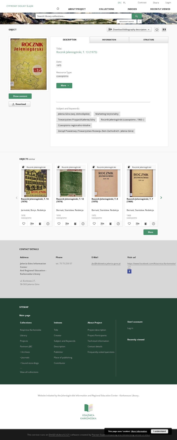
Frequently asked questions (101, 352)
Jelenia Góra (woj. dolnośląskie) (74, 113)
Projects (24, 340)
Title (56, 329)
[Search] (137, 16)
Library (23, 335)
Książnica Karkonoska (30, 329)
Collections (106, 9)
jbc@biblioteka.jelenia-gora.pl (106, 263)
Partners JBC (26, 346)
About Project (77, 9)
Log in (130, 328)
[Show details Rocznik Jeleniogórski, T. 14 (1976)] (47, 223)
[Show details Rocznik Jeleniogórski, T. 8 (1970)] (118, 223)
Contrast (142, 2)
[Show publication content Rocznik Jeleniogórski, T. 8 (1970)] (110, 223)
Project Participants (97, 335)
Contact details (95, 346)
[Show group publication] (35, 167)
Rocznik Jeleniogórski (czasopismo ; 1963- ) (122, 119)
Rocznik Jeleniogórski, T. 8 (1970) (105, 200)
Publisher (58, 352)
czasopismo (62, 76)
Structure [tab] (148, 39)
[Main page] (58, 9)
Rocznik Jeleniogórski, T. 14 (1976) (35, 200)
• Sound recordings (29, 363)
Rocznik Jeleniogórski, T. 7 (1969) (140, 200)
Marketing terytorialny (107, 113)
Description (59, 346)
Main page (24, 315)
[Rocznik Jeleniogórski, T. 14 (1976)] (35, 181)
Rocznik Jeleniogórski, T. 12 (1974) (70, 200)
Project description (97, 329)
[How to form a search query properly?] (139, 21)
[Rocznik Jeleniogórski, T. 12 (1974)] (71, 181)
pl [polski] (124, 3)
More (150, 232)
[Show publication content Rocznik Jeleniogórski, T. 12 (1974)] (75, 223)
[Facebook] (129, 271)
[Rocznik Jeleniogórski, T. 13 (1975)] (28, 64)
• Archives (25, 352)
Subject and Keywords (64, 340)
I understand (159, 431)
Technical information (98, 340)
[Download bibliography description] (31, 223)
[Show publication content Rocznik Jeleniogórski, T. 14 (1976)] (40, 223)
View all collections (29, 372)
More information (139, 431)
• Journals (24, 357)
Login (168, 2)
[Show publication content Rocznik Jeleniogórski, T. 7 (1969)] (145, 223)
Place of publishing (63, 357)
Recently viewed (160, 9)
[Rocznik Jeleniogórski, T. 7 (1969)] (141, 181)
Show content (20, 96)
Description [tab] (69, 40)
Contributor (59, 363)
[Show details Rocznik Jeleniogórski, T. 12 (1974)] (83, 223)
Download (18, 104)
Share (156, 2)
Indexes (132, 9)
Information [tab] (109, 39)
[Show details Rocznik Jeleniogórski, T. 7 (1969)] (153, 223)
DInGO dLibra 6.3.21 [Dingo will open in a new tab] (59, 434)
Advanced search (126, 21)
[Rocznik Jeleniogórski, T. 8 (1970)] (106, 181)
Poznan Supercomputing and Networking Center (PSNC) (121, 434)
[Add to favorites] (156, 29)
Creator (58, 335)
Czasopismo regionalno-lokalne (74, 125)
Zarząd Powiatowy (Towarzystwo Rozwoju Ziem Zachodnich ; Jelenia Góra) (95, 131)
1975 (58, 65)
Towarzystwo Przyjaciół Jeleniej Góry (76, 119)
